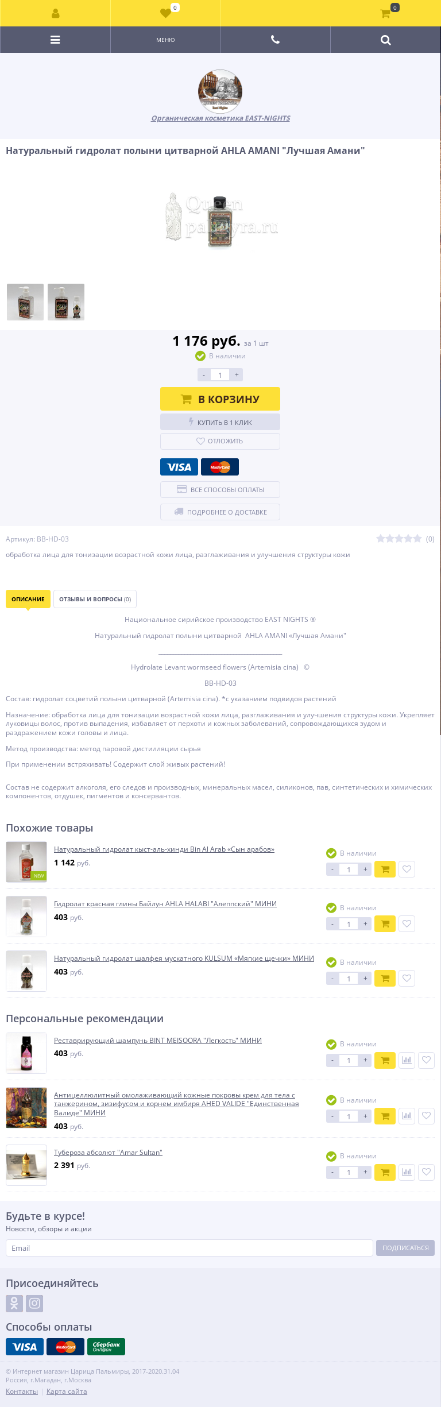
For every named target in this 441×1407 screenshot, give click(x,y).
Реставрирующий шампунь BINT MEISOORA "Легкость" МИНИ (158, 1040)
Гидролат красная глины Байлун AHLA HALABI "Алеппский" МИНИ (165, 904)
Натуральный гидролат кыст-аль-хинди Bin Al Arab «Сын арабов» (164, 849)
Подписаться (405, 1247)
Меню (165, 40)
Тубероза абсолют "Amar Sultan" (108, 1152)
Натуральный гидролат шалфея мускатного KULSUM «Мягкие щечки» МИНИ (184, 958)
